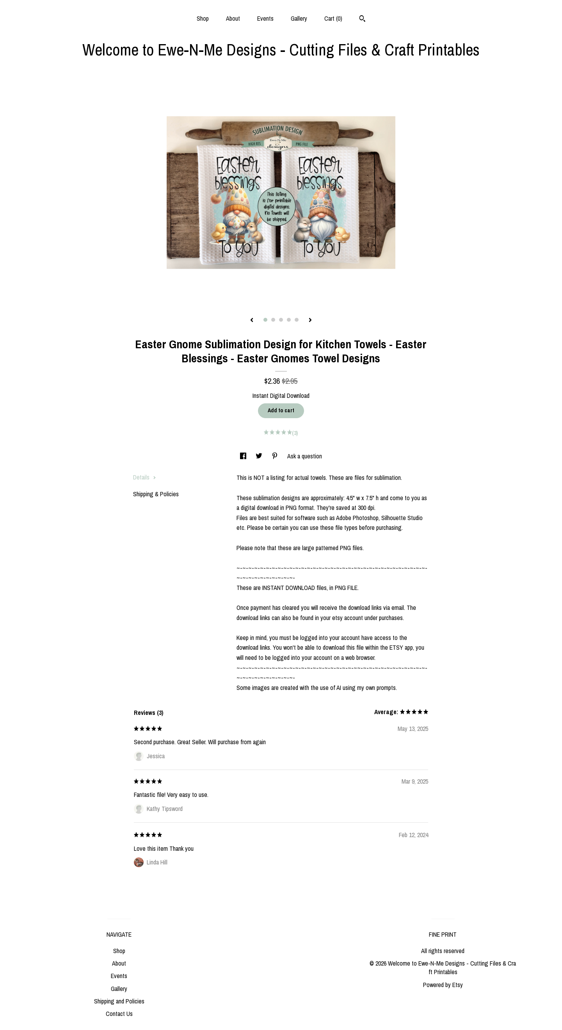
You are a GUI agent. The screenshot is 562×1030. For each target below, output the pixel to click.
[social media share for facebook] (244, 456)
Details (144, 477)
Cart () (333, 18)
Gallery (299, 18)
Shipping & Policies (156, 494)
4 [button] (289, 320)
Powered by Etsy (443, 984)
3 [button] (281, 320)
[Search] (362, 19)
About (233, 18)
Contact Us (119, 1013)
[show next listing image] (310, 320)
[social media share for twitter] (260, 456)
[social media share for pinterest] (275, 456)
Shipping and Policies (119, 1001)
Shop (203, 18)
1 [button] (265, 320)
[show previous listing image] (252, 320)
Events (265, 18)
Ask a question (304, 456)
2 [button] (273, 320)
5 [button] (297, 320)
